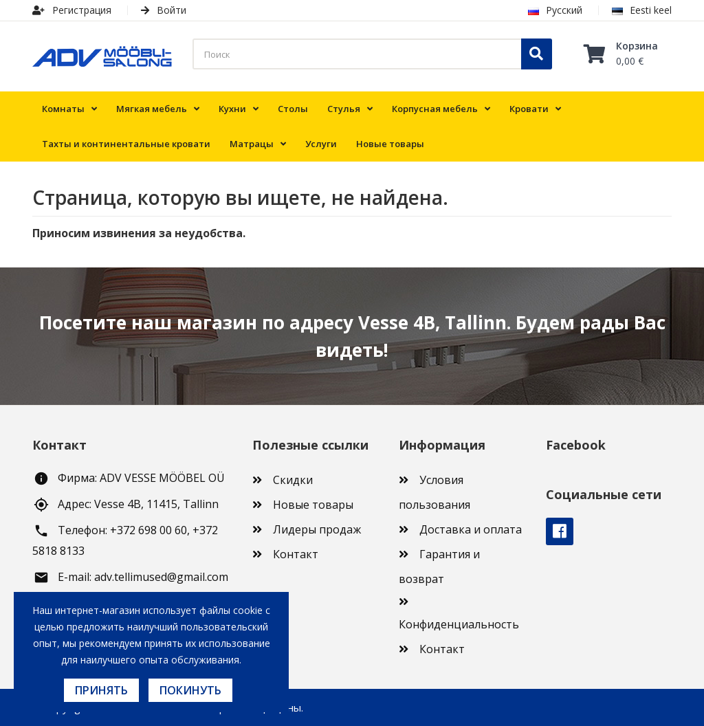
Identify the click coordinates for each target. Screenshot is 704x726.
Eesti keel (642, 9)
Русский (555, 9)
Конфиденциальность (459, 624)
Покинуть (190, 690)
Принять (101, 690)
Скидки (293, 479)
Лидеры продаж (317, 529)
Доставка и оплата (470, 529)
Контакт (295, 554)
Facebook (559, 531)
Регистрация (71, 9)
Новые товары (313, 504)
